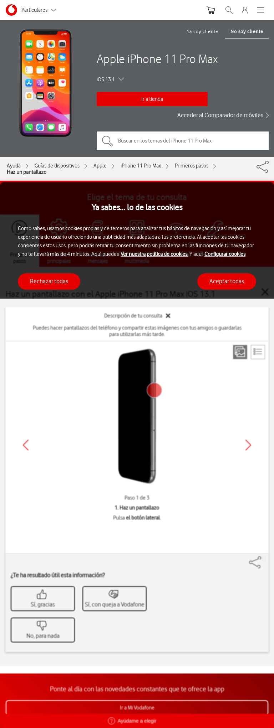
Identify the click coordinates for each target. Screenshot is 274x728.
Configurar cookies (224, 254)
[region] (137, 455)
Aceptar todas (226, 281)
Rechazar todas (49, 281)
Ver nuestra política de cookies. (154, 254)
